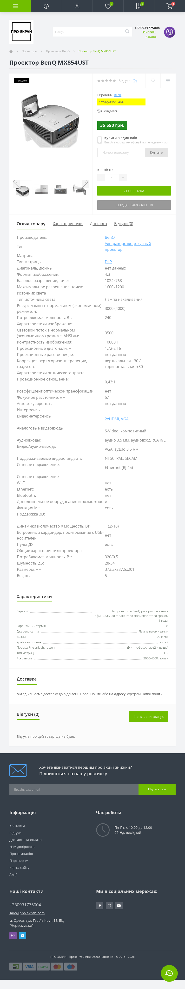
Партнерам (18, 860)
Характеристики (68, 223)
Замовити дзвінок (149, 34)
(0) (135, 80)
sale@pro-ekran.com (27, 913)
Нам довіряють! (22, 846)
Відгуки (15, 832)
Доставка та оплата (25, 839)
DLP (108, 261)
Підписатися (157, 789)
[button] (77, 6)
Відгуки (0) (123, 223)
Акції (13, 874)
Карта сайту (19, 867)
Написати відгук (149, 716)
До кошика (134, 191)
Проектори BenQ (58, 51)
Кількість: (105, 169)
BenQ (118, 95)
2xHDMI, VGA (117, 419)
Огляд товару (31, 224)
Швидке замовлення (134, 205)
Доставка (98, 223)
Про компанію (21, 853)
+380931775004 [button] (25, 905)
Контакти (17, 825)
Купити (156, 152)
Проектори (29, 51)
